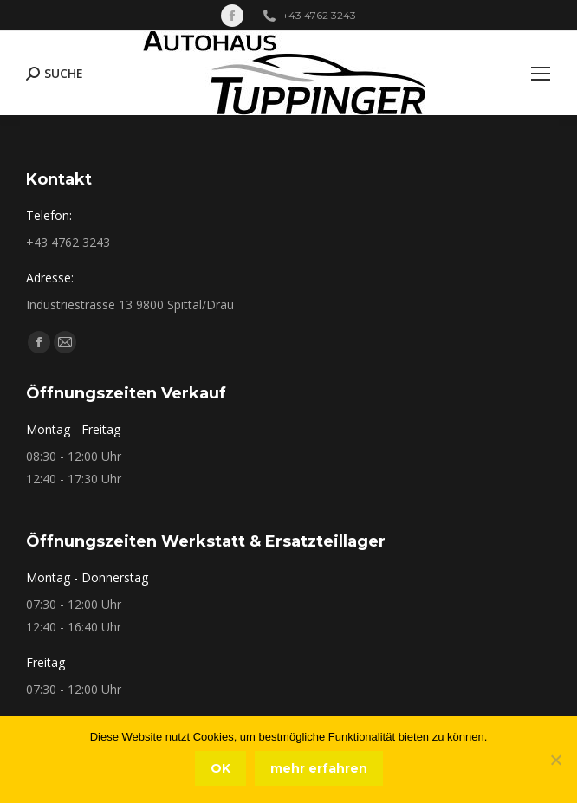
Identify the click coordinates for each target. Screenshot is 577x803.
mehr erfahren (318, 768)
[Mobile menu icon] (540, 73)
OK (220, 768)
